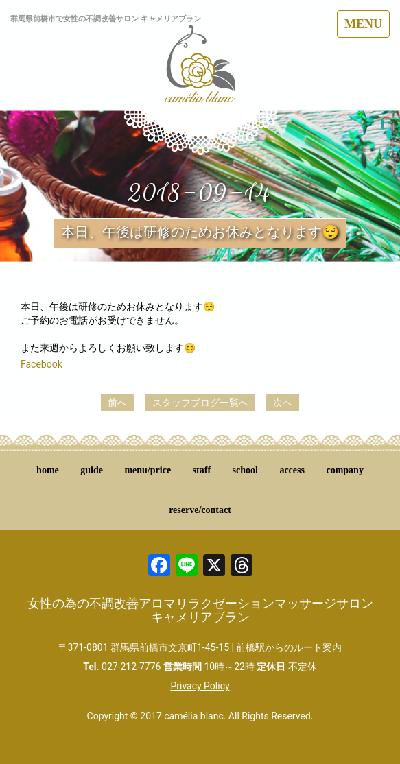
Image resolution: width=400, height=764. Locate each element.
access (292, 470)
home (47, 470)
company (344, 470)
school (245, 470)
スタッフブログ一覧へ (200, 402)
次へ (282, 402)
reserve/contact (200, 510)
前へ (117, 402)
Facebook (41, 364)
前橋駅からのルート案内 (289, 647)
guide (91, 470)
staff (202, 470)
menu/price (147, 470)
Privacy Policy (199, 685)
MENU (363, 24)
